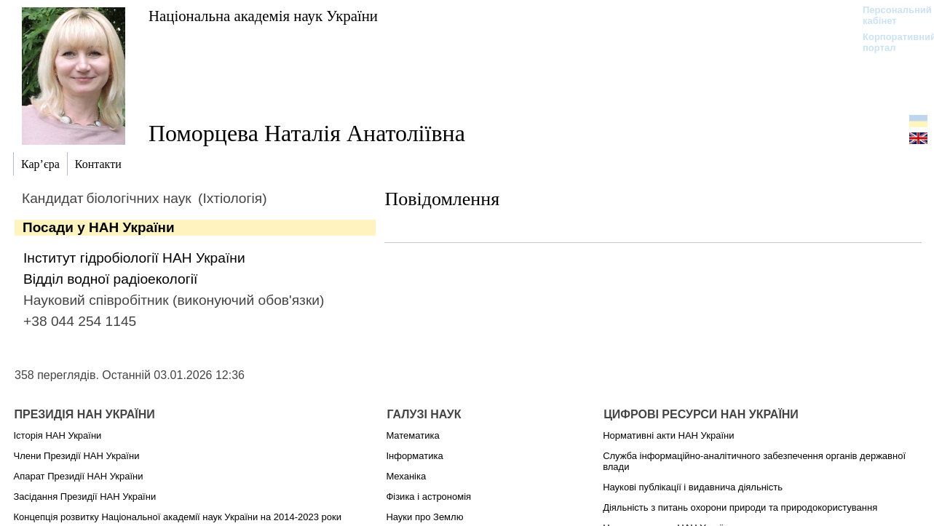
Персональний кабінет (890, 15)
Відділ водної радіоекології (110, 279)
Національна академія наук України (263, 15)
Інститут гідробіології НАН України (134, 258)
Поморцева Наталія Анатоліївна (307, 133)
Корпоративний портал (890, 42)
